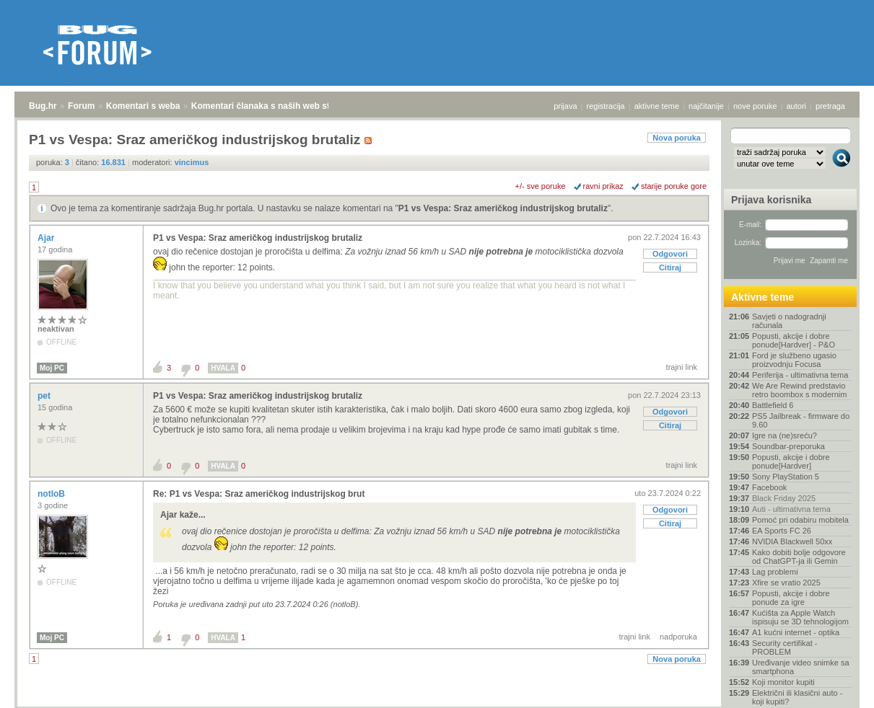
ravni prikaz (603, 186)
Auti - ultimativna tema (791, 509)
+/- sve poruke (540, 186)
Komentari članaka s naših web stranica (273, 106)
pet (45, 396)
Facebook (769, 487)
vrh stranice (834, 687)
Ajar (47, 238)
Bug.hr (43, 106)
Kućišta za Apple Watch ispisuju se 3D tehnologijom (800, 617)
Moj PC (52, 368)
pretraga (830, 106)
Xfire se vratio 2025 (786, 582)
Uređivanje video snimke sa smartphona (800, 667)
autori (797, 106)
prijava (565, 106)
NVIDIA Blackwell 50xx (792, 541)
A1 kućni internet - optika (795, 632)
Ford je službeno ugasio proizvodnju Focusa (794, 359)
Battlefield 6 (772, 405)
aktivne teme (656, 106)
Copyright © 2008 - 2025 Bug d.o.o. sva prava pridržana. (437, 703)
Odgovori (670, 253)
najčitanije (706, 106)
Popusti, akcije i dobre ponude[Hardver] (791, 461)
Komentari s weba (143, 106)
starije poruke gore (674, 186)
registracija (606, 106)
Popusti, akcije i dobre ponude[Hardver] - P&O (793, 340)
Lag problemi (775, 571)
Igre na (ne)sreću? (784, 435)
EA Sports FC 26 (781, 530)
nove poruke (755, 106)
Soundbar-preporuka (788, 446)
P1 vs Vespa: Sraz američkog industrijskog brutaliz (503, 208)
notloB (52, 494)
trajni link (681, 367)
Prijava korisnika (771, 199)
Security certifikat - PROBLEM (784, 647)
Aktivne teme (762, 297)
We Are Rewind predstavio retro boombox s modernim (799, 390)
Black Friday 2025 (784, 498)
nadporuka (678, 636)
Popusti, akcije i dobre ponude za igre (791, 597)
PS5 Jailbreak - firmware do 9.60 (800, 420)
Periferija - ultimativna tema (800, 375)
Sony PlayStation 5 (785, 476)
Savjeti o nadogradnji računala (789, 320)
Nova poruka (676, 137)
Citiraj (670, 267)
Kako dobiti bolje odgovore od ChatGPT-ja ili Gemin (799, 556)
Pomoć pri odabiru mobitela (800, 519)
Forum (81, 106)
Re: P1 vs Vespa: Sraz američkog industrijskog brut (258, 494)
